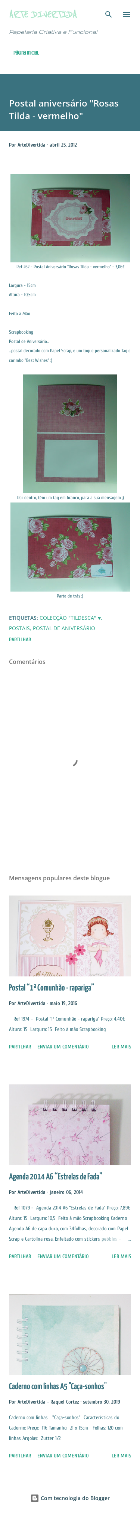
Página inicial (26, 53)
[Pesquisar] (108, 13)
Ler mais (121, 1047)
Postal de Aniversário (64, 628)
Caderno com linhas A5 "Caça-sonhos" (58, 1386)
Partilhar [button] (20, 639)
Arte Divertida (43, 14)
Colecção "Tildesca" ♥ (70, 617)
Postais (19, 628)
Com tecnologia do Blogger (70, 1498)
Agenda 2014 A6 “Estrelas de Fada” (56, 1177)
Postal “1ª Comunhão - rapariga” (51, 988)
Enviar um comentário (63, 1047)
